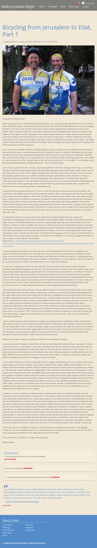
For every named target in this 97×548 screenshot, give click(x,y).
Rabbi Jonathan (10, 42)
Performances (8, 530)
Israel (41, 42)
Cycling (35, 42)
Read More (6, 505)
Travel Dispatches (51, 42)
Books (63, 6)
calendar (54, 477)
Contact (85, 6)
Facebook (29, 527)
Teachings (52, 6)
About (42, 6)
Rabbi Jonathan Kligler (18, 6)
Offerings (6, 527)
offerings (27, 468)
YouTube (29, 525)
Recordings (74, 6)
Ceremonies (7, 525)
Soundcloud (90, 3)
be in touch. (10, 459)
